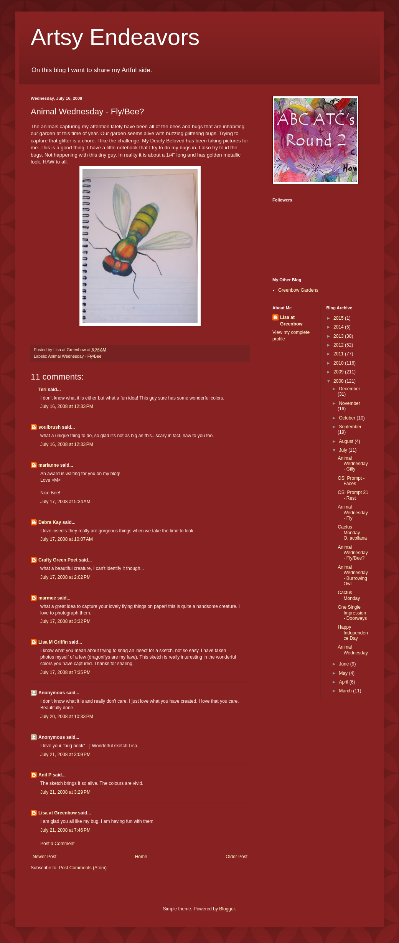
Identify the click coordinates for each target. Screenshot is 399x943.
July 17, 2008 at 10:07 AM (66, 539)
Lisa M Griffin (53, 642)
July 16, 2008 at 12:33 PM (66, 406)
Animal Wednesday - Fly (353, 512)
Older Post (236, 856)
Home (141, 856)
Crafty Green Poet (57, 560)
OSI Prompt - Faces (351, 481)
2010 (339, 363)
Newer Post (44, 856)
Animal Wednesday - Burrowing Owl (353, 575)
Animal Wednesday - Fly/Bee (74, 356)
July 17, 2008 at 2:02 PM (65, 577)
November (349, 403)
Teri (42, 389)
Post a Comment (57, 843)
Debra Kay (49, 522)
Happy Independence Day (353, 632)
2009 (339, 372)
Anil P (44, 775)
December (349, 388)
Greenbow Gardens (298, 290)
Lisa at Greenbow (57, 813)
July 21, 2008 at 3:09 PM (65, 754)
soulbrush (49, 427)
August (346, 441)
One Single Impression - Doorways (352, 612)
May (344, 673)
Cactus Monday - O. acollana (352, 532)
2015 (339, 318)
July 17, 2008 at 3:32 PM (65, 621)
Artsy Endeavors (115, 37)
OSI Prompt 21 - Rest (353, 495)
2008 (339, 381)
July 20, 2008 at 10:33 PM (66, 716)
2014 (339, 327)
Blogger (227, 909)
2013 (339, 336)
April (344, 682)
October (347, 418)
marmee (47, 598)
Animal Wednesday (353, 649)
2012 (339, 345)
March (346, 691)
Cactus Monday (349, 595)
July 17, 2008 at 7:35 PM (65, 672)
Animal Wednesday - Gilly (353, 464)
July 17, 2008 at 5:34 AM (65, 501)
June (344, 664)
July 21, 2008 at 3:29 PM (65, 792)
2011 (339, 354)
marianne (48, 465)
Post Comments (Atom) (83, 867)
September (350, 426)
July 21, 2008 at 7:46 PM (65, 830)
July (343, 450)
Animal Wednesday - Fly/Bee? (353, 553)
